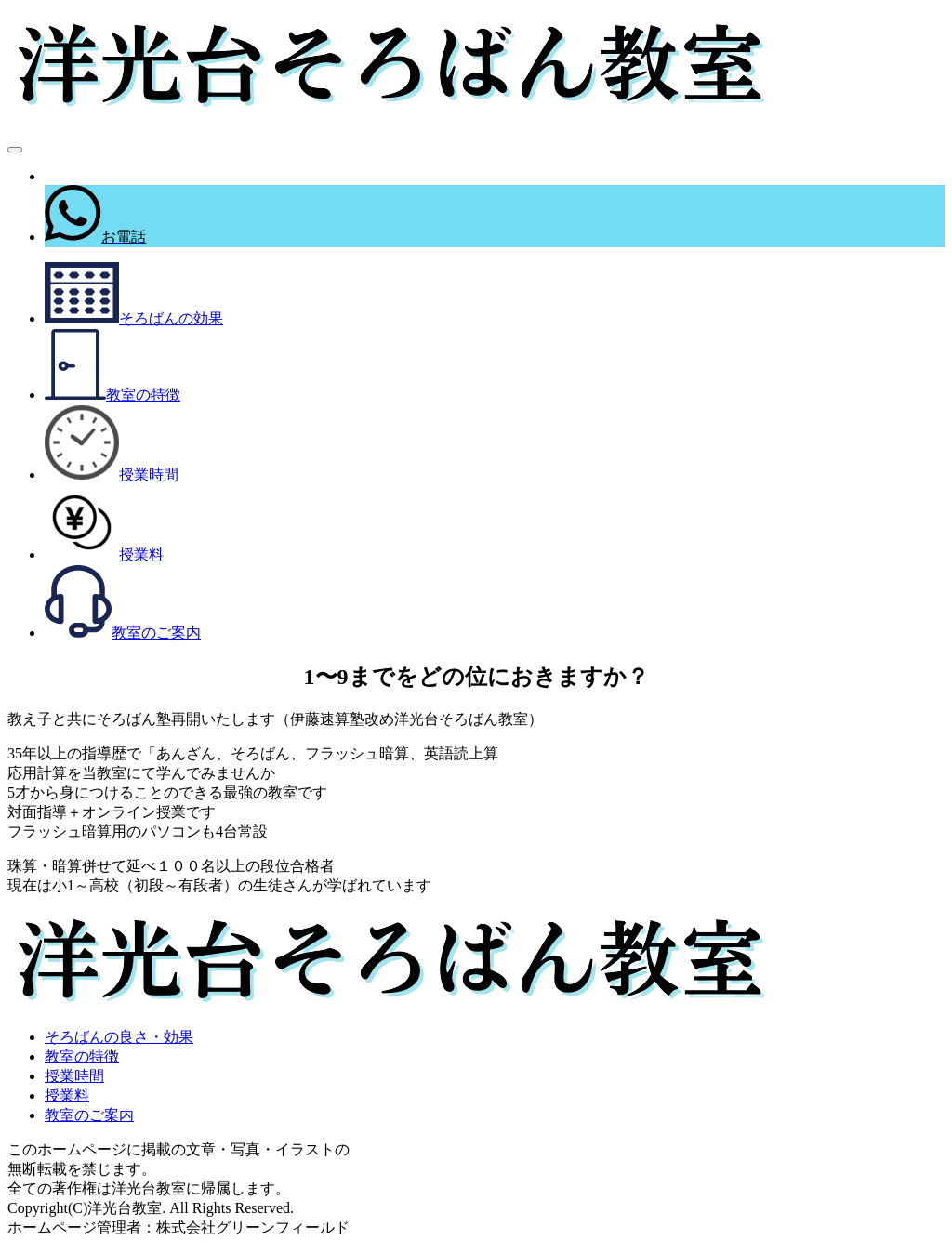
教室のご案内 (89, 1115)
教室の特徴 (82, 1056)
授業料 (67, 1095)
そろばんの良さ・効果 (119, 1037)
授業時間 (74, 1076)
